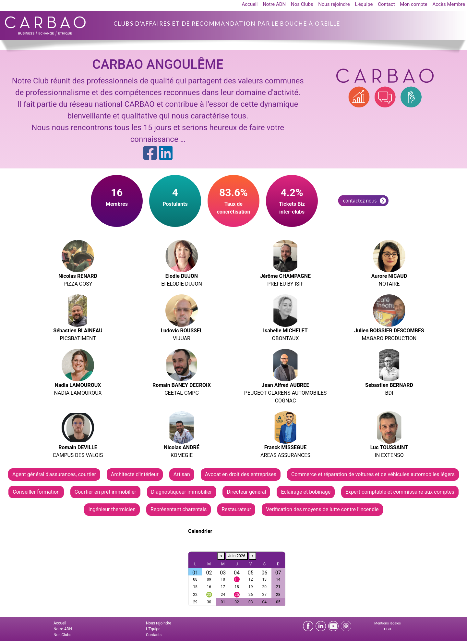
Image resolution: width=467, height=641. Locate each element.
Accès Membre (449, 4)
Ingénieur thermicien (112, 509)
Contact (386, 4)
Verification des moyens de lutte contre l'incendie (322, 509)
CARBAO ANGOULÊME (157, 64)
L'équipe (364, 4)
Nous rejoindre (334, 4)
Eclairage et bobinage (305, 492)
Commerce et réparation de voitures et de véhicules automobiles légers (373, 474)
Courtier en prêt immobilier (105, 492)
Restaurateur (236, 509)
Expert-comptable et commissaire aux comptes (399, 492)
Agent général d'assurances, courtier (54, 474)
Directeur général (246, 492)
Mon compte (413, 4)
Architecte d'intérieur (135, 474)
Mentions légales (387, 623)
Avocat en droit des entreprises (240, 474)
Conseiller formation (36, 492)
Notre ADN (274, 4)
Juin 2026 (236, 556)
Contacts (154, 635)
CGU (387, 629)
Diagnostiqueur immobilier (181, 492)
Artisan (182, 474)
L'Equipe (153, 629)
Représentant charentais (178, 509)
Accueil (249, 4)
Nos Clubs (302, 4)
